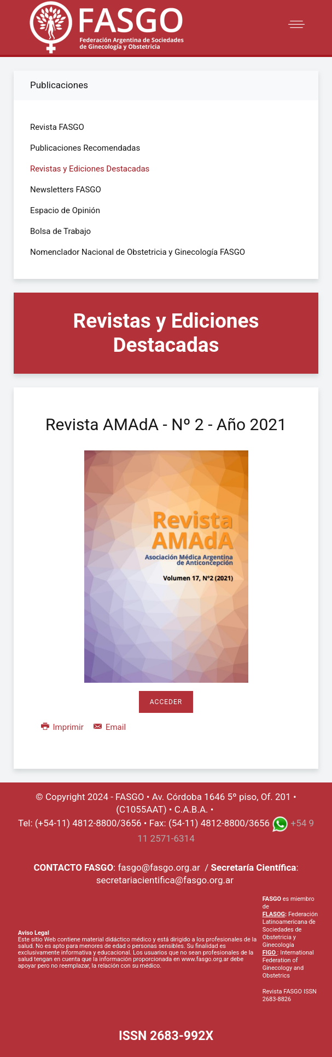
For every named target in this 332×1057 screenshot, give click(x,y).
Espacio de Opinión (65, 210)
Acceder (166, 702)
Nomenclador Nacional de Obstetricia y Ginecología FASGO (137, 252)
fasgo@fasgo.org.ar (159, 867)
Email (110, 727)
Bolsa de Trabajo (60, 231)
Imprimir (63, 727)
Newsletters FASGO (65, 190)
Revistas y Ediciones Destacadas (89, 169)
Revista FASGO (57, 127)
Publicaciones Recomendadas (85, 148)
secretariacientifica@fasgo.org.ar (165, 880)
